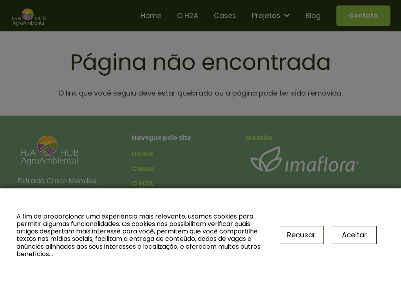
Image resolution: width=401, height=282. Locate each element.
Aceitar (354, 235)
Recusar (301, 235)
